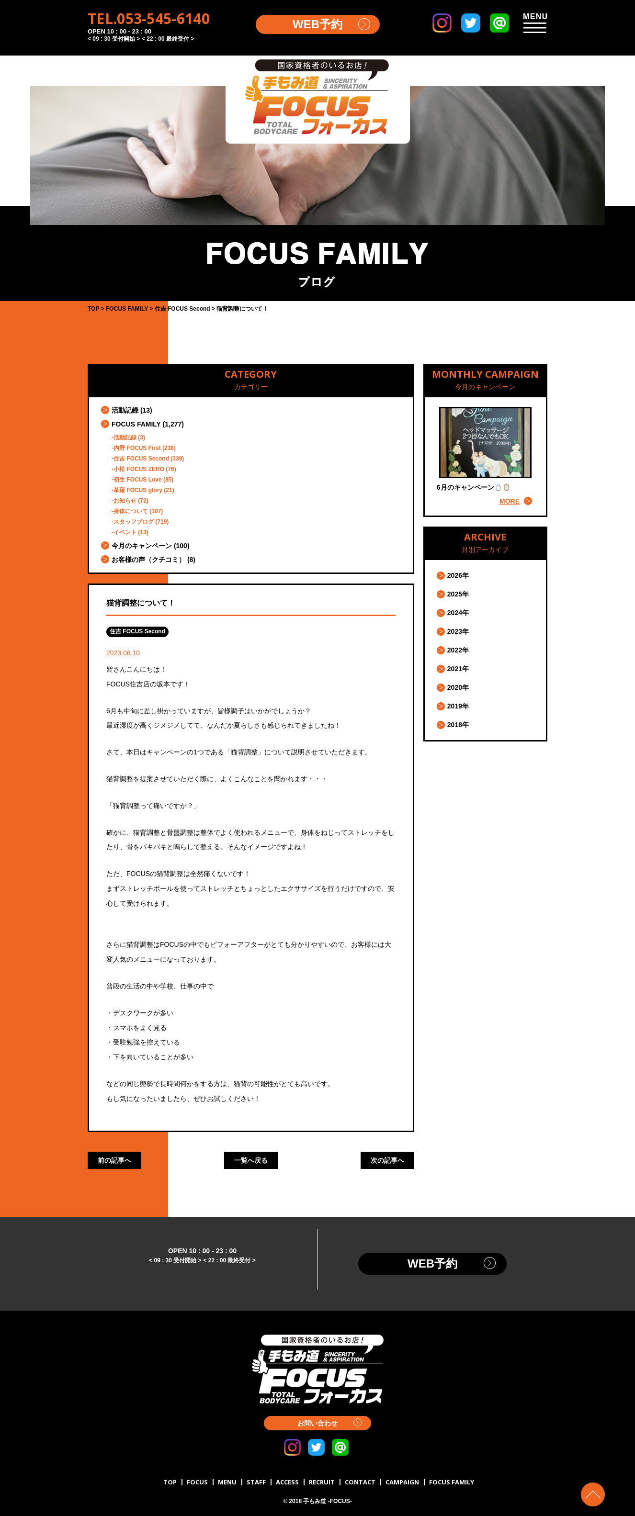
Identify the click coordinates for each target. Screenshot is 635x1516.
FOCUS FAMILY (136, 424)
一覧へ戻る (251, 1160)
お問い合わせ (317, 1423)
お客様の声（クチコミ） (148, 559)
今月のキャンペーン (142, 546)
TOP (170, 1482)
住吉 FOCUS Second (141, 458)
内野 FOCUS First (137, 448)
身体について (130, 511)
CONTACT (360, 1482)
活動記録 (125, 410)
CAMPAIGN (402, 1482)
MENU (227, 1482)
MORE (509, 501)
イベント (124, 532)
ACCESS (287, 1482)
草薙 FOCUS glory (137, 490)
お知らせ (124, 500)
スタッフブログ (133, 521)
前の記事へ (114, 1160)
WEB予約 (317, 24)
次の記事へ (387, 1160)
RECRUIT (322, 1482)
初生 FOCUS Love (137, 479)
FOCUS (197, 1482)
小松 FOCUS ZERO (138, 469)
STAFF (256, 1482)
